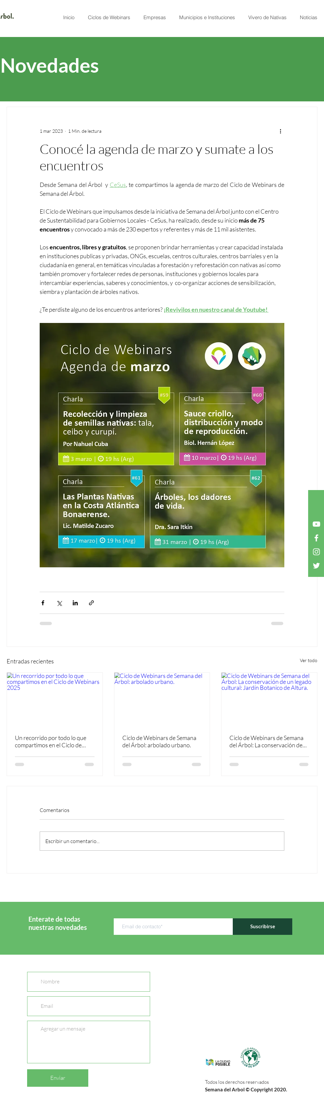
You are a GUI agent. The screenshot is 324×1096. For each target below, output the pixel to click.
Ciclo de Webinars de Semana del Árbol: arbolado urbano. (159, 741)
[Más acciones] (280, 131)
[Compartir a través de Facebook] (43, 603)
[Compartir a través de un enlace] (91, 603)
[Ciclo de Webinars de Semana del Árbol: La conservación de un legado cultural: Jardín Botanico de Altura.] (269, 699)
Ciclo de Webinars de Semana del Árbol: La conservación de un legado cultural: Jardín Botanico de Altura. (266, 741)
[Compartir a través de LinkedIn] (75, 603)
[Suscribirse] (262, 926)
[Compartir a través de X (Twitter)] (59, 603)
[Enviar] (57, 1078)
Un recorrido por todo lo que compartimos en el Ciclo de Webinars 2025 (50, 741)
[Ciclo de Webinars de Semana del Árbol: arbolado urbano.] (162, 699)
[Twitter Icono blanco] (316, 565)
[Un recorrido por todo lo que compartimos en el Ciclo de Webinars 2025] (54, 699)
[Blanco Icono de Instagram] (316, 551)
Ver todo (308, 660)
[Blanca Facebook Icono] (316, 538)
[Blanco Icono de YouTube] (316, 524)
